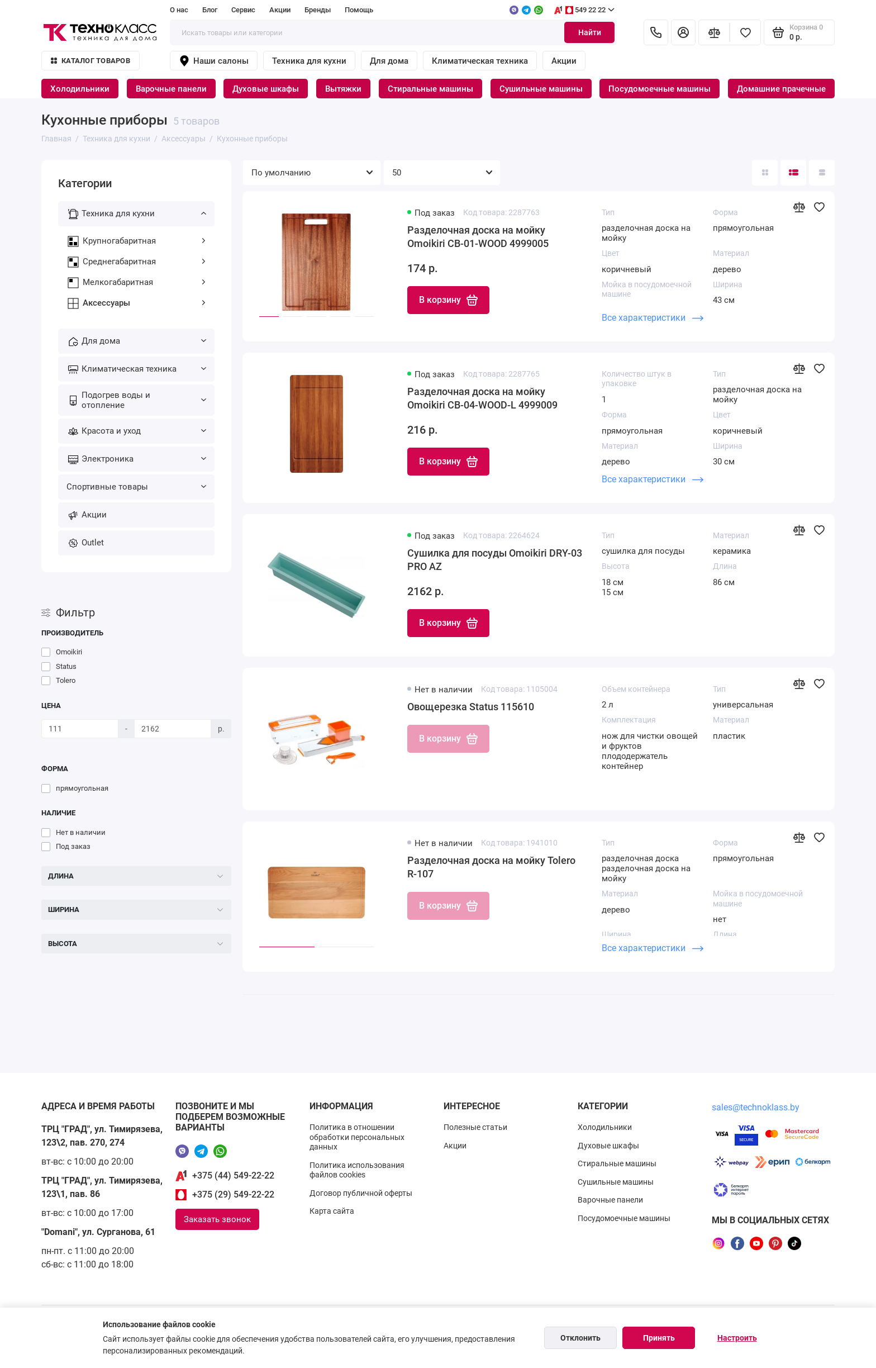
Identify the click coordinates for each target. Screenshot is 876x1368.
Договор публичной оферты (361, 1193)
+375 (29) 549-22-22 (233, 1194)
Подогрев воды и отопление (144, 400)
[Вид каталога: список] (793, 173)
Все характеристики (652, 317)
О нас (179, 10)
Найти (589, 32)
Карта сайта (332, 1210)
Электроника (144, 459)
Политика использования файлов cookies (357, 1170)
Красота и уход (144, 431)
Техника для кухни (309, 61)
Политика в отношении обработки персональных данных (357, 1137)
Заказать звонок (217, 1219)
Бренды (317, 10)
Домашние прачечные (781, 89)
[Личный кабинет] (683, 32)
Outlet (93, 543)
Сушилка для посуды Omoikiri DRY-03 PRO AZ (494, 559)
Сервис (243, 10)
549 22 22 (584, 10)
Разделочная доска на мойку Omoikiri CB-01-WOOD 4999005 (478, 236)
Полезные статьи (475, 1127)
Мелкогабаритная (144, 282)
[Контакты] (656, 32)
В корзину (448, 300)
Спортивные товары (136, 487)
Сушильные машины (541, 89)
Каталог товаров (90, 60)
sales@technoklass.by (755, 1107)
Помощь (359, 10)
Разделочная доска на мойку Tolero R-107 (491, 867)
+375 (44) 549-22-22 (233, 1175)
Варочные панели (171, 89)
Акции (280, 10)
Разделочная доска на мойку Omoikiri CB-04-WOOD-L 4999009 (482, 398)
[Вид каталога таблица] (822, 173)
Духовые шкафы (265, 89)
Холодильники (80, 89)
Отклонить (580, 1337)
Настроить (737, 1337)
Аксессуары (144, 303)
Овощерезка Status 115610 (470, 706)
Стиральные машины (430, 89)
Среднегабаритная (144, 261)
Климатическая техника (480, 61)
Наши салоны (214, 60)
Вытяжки (343, 89)
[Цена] (79, 728)
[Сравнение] (714, 32)
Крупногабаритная (144, 241)
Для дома (389, 61)
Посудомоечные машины (659, 89)
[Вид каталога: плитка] (765, 173)
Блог (209, 10)
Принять (659, 1337)
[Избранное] (745, 32)
